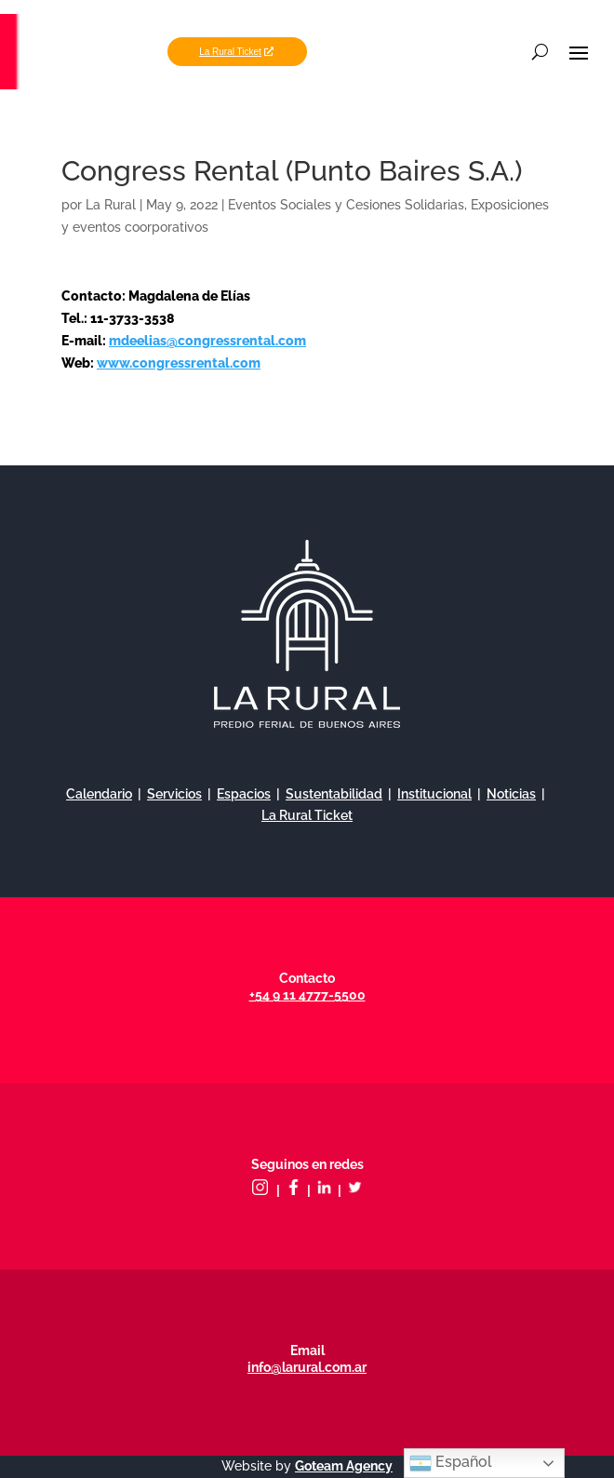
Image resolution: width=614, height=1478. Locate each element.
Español (450, 1463)
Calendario (99, 793)
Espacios (244, 793)
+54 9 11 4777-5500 (307, 995)
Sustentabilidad (334, 793)
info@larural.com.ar (307, 1367)
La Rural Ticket (230, 52)
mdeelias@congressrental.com (207, 340)
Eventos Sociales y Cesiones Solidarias (346, 204)
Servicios (174, 793)
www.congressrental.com (178, 363)
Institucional (434, 793)
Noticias (511, 793)
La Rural (111, 204)
